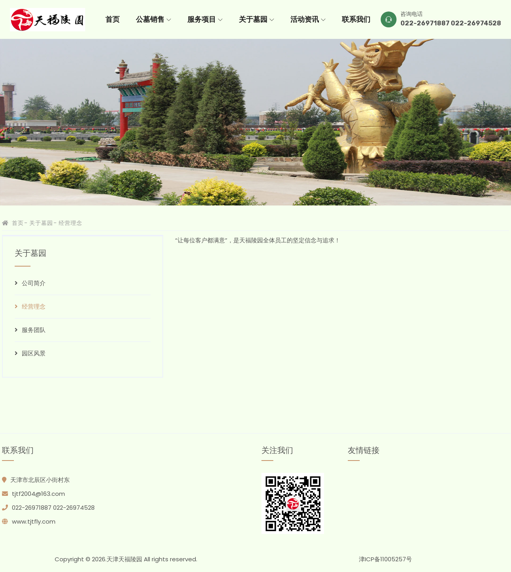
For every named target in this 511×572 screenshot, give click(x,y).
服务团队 (30, 330)
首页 (112, 19)
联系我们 (356, 19)
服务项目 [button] (205, 19)
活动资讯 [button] (308, 19)
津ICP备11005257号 (385, 559)
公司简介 (30, 283)
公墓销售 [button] (153, 19)
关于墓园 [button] (256, 19)
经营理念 (30, 306)
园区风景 (30, 353)
